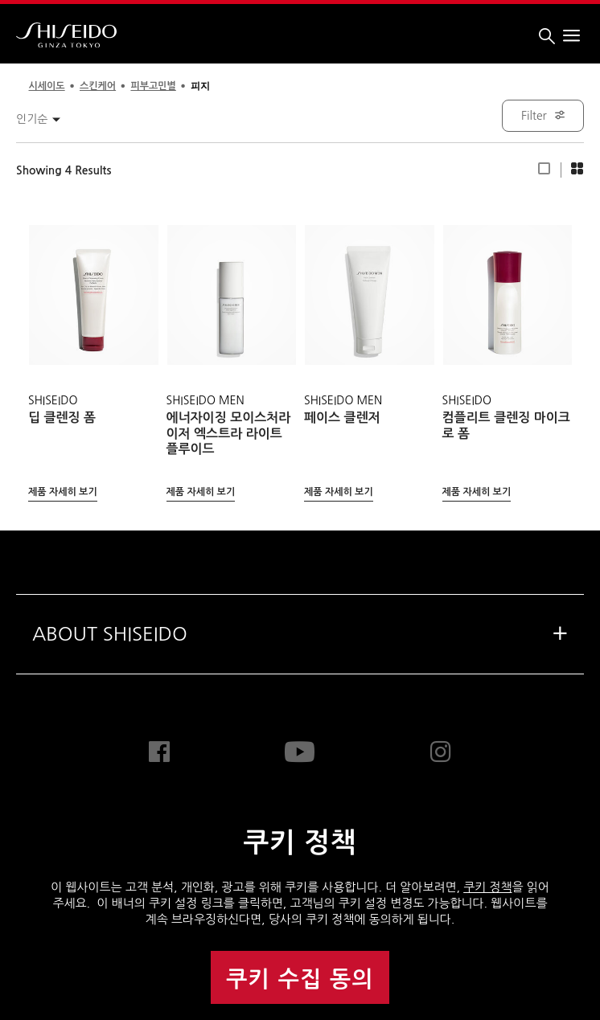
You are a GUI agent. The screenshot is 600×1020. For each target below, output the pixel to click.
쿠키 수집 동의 (300, 979)
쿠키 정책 (487, 887)
